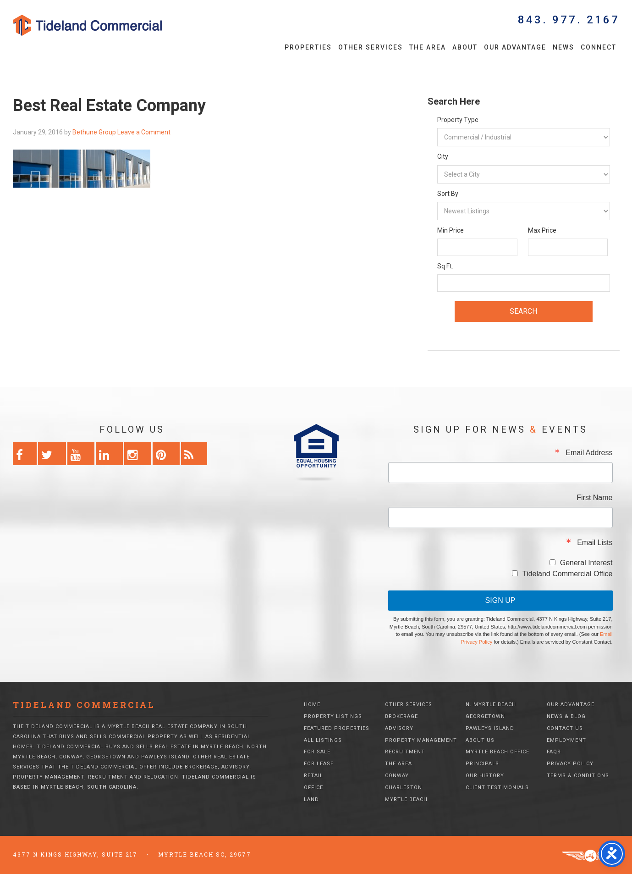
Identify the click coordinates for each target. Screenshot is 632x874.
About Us (480, 740)
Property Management (421, 740)
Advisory (399, 728)
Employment (566, 740)
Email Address (589, 452)
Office (313, 787)
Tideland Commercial (103, 25)
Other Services (408, 704)
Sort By (447, 193)
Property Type (457, 119)
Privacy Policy (570, 764)
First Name (594, 497)
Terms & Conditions (578, 776)
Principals (482, 764)
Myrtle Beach (406, 799)
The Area (398, 764)
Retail (313, 776)
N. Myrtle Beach (491, 704)
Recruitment (405, 752)
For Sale (317, 752)
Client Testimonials (497, 787)
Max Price (542, 230)
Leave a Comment (143, 132)
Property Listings (333, 716)
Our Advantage (570, 704)
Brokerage (401, 716)
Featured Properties (336, 728)
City (442, 156)
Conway (397, 776)
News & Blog (566, 716)
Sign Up (500, 600)
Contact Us (565, 728)
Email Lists (594, 542)
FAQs (554, 752)
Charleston (403, 787)
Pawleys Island (490, 728)
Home (312, 704)
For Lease (319, 764)
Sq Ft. (445, 266)
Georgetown (485, 716)
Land (311, 799)
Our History (485, 776)
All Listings (323, 740)
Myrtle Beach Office (497, 752)
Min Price (450, 230)
